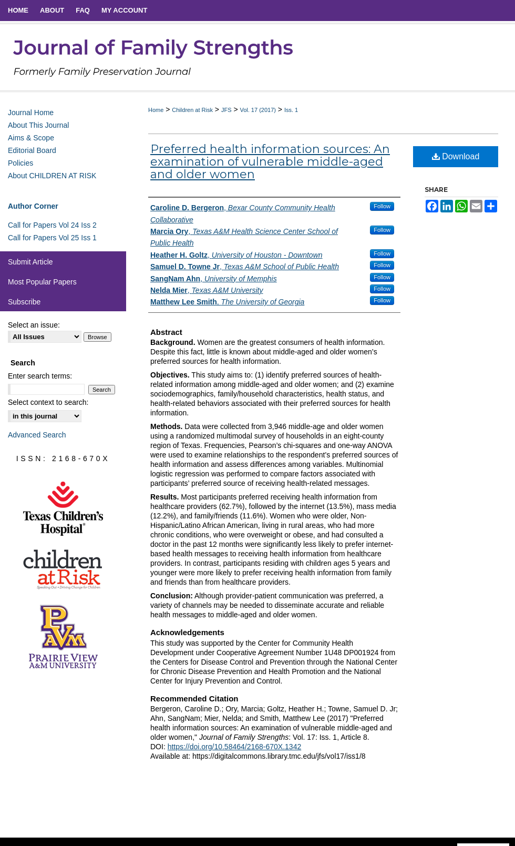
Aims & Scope (31, 138)
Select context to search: (48, 402)
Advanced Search (37, 435)
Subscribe (24, 302)
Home (155, 110)
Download (456, 156)
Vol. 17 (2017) (258, 110)
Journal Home (31, 112)
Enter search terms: (40, 376)
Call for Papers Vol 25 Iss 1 (52, 237)
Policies (20, 163)
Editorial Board (32, 150)
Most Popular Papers (42, 282)
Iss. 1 (291, 110)
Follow (382, 206)
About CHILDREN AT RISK (52, 175)
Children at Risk (192, 110)
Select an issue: (34, 325)
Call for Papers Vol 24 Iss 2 (52, 225)
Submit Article (30, 262)
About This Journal (38, 125)
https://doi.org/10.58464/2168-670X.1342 (235, 746)
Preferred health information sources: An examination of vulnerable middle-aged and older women (270, 161)
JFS (226, 110)
